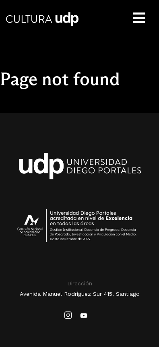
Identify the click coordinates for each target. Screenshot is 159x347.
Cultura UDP (42, 24)
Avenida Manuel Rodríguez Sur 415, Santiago (80, 294)
